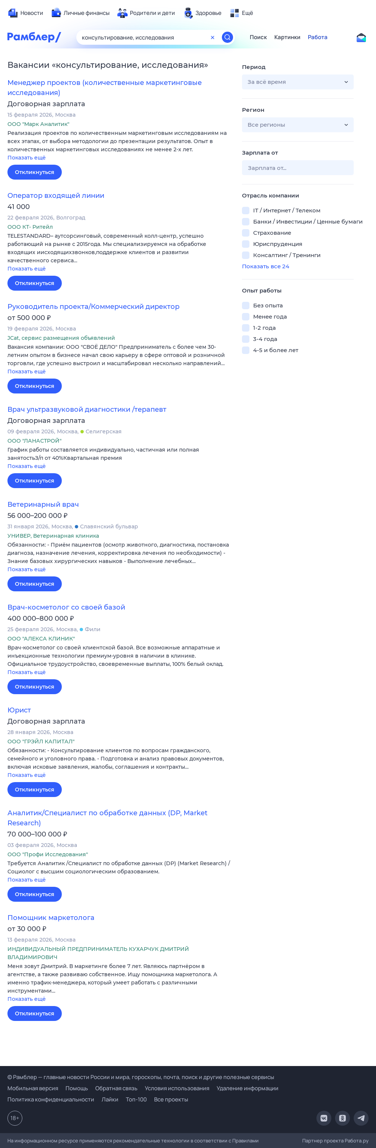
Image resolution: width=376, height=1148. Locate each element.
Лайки (110, 1099)
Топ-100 (136, 1099)
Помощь (77, 1088)
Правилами (245, 1140)
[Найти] (227, 37)
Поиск (258, 37)
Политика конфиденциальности (50, 1099)
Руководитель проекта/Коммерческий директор (93, 307)
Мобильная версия (32, 1088)
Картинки (287, 37)
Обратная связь (116, 1088)
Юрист (19, 710)
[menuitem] (25, 13)
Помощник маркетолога (51, 918)
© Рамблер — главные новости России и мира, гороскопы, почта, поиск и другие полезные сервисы (140, 1077)
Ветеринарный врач (43, 504)
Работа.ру (357, 1140)
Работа (318, 37)
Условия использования (177, 1088)
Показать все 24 (265, 266)
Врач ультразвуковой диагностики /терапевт (86, 409)
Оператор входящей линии (55, 196)
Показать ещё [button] (26, 157)
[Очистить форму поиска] (212, 37)
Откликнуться (34, 172)
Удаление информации (247, 1088)
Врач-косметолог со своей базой (66, 607)
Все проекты (171, 1099)
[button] (119, 146)
